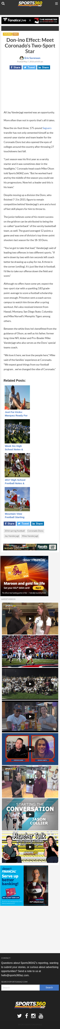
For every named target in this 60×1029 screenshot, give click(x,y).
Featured (7, 34)
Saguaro (47, 128)
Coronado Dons (35, 531)
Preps (15, 34)
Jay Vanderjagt (12, 536)
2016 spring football (15, 531)
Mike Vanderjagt (30, 536)
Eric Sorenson (30, 58)
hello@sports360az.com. (15, 975)
